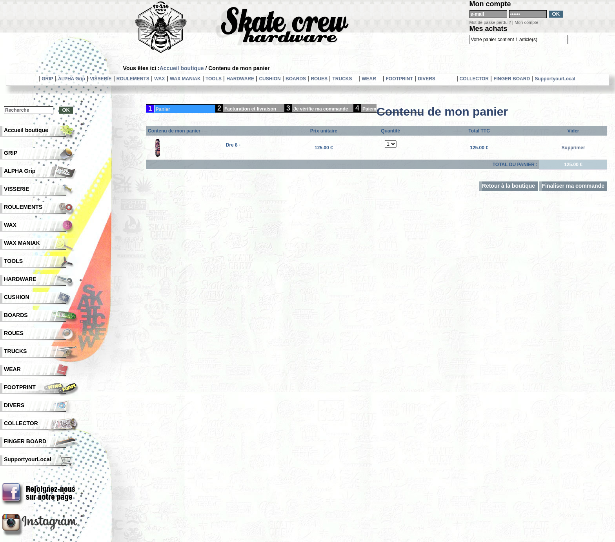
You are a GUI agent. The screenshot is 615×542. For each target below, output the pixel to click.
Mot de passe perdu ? (490, 22)
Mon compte (527, 22)
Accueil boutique (182, 68)
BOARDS (296, 79)
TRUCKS (342, 79)
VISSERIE (100, 79)
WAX (159, 79)
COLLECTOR (474, 79)
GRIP (47, 79)
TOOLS (214, 79)
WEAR (369, 79)
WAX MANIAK (185, 79)
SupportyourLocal (555, 79)
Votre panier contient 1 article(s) (504, 39)
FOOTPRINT (399, 79)
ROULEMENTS (132, 79)
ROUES (319, 79)
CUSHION (269, 79)
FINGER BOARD (511, 79)
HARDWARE (240, 79)
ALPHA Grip (71, 79)
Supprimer (573, 147)
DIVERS (426, 79)
